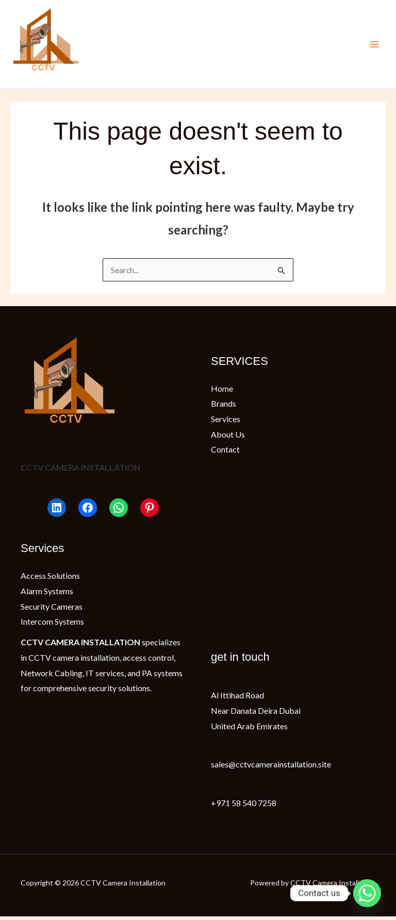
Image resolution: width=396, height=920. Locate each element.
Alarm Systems (47, 594)
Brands (223, 407)
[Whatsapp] (367, 893)
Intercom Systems (52, 625)
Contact (225, 453)
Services (225, 422)
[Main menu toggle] (374, 46)
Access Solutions (50, 579)
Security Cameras (51, 610)
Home (222, 391)
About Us (228, 437)
